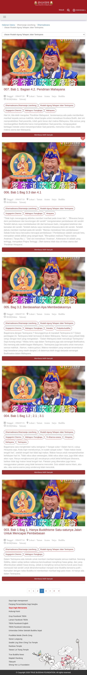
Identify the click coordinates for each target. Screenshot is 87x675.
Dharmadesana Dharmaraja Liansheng (21, 105)
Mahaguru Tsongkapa (33, 110)
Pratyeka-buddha (63, 328)
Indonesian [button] (79, 10)
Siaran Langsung (15, 639)
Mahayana (50, 110)
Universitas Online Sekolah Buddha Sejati (25, 630)
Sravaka (49, 328)
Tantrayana (22, 442)
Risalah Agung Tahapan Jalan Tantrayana (56, 105)
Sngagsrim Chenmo (13, 110)
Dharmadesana (43, 25)
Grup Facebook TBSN (17, 616)
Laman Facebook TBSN (18, 620)
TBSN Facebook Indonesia (19, 627)
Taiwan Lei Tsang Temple (19, 650)
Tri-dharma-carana (53, 437)
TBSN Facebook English (18, 623)
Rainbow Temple (15, 646)
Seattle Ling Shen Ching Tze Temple (23, 643)
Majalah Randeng (16, 658)
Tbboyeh (12, 662)
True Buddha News (16, 655)
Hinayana (50, 213)
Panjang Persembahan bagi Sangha (23, 604)
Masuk (61, 10)
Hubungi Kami (14, 611)
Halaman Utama (8, 25)
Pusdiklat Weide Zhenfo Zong (20, 635)
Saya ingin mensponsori (18, 601)
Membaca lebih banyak (43, 135)
